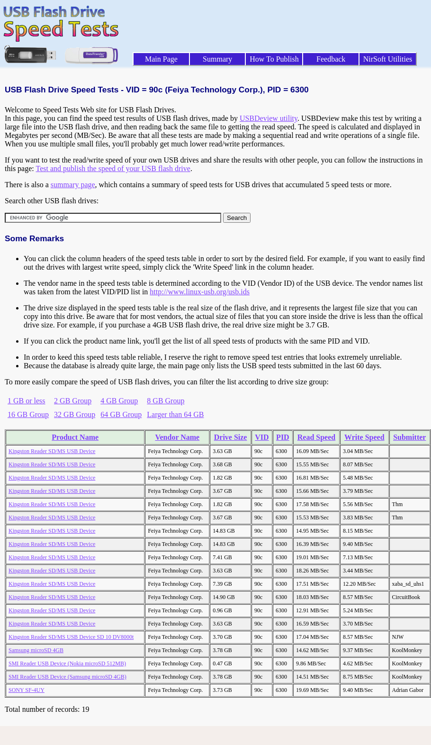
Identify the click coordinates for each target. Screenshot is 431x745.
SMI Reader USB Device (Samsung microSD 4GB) (67, 676)
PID (282, 437)
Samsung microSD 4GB (36, 650)
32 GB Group (74, 414)
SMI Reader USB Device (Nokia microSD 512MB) (67, 663)
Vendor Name (177, 437)
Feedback (330, 59)
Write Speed (364, 437)
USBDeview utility (268, 118)
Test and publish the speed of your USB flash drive (113, 168)
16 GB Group (28, 414)
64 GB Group (121, 414)
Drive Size (230, 437)
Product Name (75, 437)
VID (262, 437)
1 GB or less (26, 401)
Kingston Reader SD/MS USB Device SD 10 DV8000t (71, 637)
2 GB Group (72, 401)
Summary (217, 59)
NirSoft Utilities (388, 59)
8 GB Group (165, 401)
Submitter (409, 437)
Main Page (161, 59)
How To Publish (274, 59)
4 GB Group (119, 401)
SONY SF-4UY (27, 690)
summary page (73, 185)
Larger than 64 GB (175, 414)
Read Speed (316, 437)
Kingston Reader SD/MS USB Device (52, 451)
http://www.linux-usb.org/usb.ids (200, 292)
